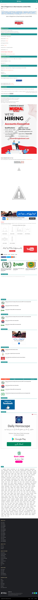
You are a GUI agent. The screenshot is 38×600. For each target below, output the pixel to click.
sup (25, 510)
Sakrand (2, 507)
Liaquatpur (18, 493)
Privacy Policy (2, 583)
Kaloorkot (26, 487)
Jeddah (21, 486)
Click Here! (11, 83)
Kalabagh (12, 487)
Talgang (8, 511)
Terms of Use (2, 584)
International (16, 484)
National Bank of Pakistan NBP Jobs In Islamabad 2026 (18, 269)
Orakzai (21, 501)
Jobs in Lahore (3, 522)
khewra (15, 490)
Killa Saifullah (32, 490)
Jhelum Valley (33, 486)
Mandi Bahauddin (22, 494)
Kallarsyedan (22, 487)
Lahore (7, 38)
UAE (13, 514)
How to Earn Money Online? (9, 13)
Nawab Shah (8, 500)
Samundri (14, 507)
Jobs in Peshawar (3, 534)
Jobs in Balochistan (3, 573)
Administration (5, 4)
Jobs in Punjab (16, 13)
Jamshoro (14, 486)
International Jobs (21, 484)
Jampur (11, 486)
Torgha (2, 514)
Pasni (5, 503)
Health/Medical (20, 483)
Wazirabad (33, 514)
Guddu (26, 480)
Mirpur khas (16, 497)
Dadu (26, 474)
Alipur (2, 470)
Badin (32, 470)
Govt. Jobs (22, 480)
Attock (15, 470)
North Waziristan (8, 501)
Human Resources (33, 483)
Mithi (28, 497)
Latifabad (12, 493)
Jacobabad (33, 484)
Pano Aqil (2, 503)
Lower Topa (31, 493)
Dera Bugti (25, 476)
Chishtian (15, 474)
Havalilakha (5, 483)
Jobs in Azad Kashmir (3, 574)
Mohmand (31, 497)
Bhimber (12, 473)
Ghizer (2, 480)
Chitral (18, 474)
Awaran (18, 470)
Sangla (21, 507)
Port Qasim (2, 504)
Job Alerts (2, 580)
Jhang (27, 486)
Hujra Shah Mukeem (27, 483)
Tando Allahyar (21, 511)
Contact (32, 598)
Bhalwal (9, 473)
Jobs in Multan (3, 527)
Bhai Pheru (2, 473)
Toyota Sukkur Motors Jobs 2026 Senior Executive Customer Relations (15, 357)
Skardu (10, 510)
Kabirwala (2, 487)
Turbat (11, 514)
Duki (33, 477)
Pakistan (28, 501)
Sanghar (18, 507)
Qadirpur (16, 504)
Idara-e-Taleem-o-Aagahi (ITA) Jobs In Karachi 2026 (12, 353)
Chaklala (25, 473)
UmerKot (16, 514)
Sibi (4, 510)
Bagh (35, 470)
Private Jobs (12, 254)
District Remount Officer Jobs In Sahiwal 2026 (12, 305)
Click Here (22, 161)
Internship (26, 484)
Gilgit (12, 480)
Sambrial (11, 507)
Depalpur (22, 476)
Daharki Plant (33, 474)
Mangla (32, 494)
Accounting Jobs (18, 13)
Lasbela (9, 493)
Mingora (10, 497)
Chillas (9, 474)
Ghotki (5, 480)
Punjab (7, 40)
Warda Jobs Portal (8, 598)
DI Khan (17, 477)
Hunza (2, 484)
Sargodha (24, 507)
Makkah (5, 494)
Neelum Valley (17, 500)
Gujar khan (29, 480)
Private (5, 45)
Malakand (11, 494)
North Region (3, 501)
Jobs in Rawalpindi (3, 530)
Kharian (12, 490)
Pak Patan (24, 501)
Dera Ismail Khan (3, 477)
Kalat (14, 487)
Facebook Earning (19, 11)
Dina (22, 477)
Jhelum (29, 486)
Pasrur (8, 503)
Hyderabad (5, 484)
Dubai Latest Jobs (8, 12)
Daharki (29, 474)
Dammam (6, 476)
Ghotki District (8, 480)
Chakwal (28, 473)
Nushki (15, 501)
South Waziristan (14, 510)
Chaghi (21, 473)
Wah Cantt (26, 514)
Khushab (18, 490)
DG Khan (13, 477)
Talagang (5, 511)
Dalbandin (2, 476)
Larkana (6, 493)
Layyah (15, 493)
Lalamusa (2, 493)
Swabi (34, 510)
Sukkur (23, 510)
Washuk (30, 514)
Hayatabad (15, 483)
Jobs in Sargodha (3, 533)
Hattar (2, 483)
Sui (17, 510)
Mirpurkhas (25, 497)
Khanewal (2, 490)
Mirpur (13, 497)
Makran (8, 494)
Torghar (5, 514)
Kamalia (29, 487)
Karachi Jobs (26, 11)
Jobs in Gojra (2, 538)
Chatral (2, 474)
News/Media (25, 500)
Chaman (31, 473)
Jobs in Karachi (3, 523)
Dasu (11, 476)
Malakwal (15, 494)
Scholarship (31, 507)
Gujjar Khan (33, 480)
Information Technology (11, 484)
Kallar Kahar (17, 487)
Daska (9, 476)
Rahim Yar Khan (32, 504)
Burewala (18, 473)
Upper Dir (20, 514)
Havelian (12, 483)
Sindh (7, 510)
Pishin (28, 503)
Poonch (34, 503)
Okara (18, 501)
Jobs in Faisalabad (3, 526)
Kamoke (32, 487)
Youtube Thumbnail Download (17, 12)
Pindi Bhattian (21, 503)
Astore (13, 470)
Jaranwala (18, 486)
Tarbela (34, 511)
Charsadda (34, 473)
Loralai (25, 493)
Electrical (2, 562)
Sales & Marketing (7, 507)
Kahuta (9, 487)
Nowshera (12, 501)
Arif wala (10, 470)
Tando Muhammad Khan (27, 511)
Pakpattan (31, 501)
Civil (24, 474)
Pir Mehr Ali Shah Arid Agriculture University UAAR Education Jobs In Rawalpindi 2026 (17, 393)
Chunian (21, 474)
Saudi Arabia (27, 507)
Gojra (19, 480)
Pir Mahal (25, 503)
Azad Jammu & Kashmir (23, 470)
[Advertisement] (19, 370)
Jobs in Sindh (2, 570)
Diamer (20, 477)
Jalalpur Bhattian (7, 486)
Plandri (31, 503)
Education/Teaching (3, 554)
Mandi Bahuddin (28, 494)
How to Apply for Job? (4, 587)
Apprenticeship (6, 470)
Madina (35, 493)
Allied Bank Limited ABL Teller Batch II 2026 (11, 349)
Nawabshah (12, 500)
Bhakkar (6, 473)
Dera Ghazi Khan (30, 476)
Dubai (30, 477)
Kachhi (6, 487)
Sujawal (20, 510)
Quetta (28, 504)
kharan (9, 490)
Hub (23, 483)
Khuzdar (21, 490)
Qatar (25, 504)
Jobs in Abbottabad (3, 541)
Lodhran (22, 493)
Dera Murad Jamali (9, 477)
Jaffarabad (2, 486)
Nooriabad (33, 500)
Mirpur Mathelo (21, 497)
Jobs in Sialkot (3, 531)
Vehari (23, 514)
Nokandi (29, 500)
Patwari (14, 503)
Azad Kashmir (29, 470)
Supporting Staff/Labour (30, 510)
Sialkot (2, 510)
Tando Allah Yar (16, 511)
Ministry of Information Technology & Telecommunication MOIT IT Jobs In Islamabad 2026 (6, 269)
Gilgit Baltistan (16, 480)
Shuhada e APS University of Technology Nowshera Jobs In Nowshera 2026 (31, 269)
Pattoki (11, 503)
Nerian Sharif (21, 500)
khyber (24, 490)
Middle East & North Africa (4, 497)
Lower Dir (28, 493)
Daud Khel (15, 476)
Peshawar (17, 503)
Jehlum (24, 486)
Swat (2, 511)
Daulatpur (18, 476)
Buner (15, 473)
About (1, 579)
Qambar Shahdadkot (20, 504)
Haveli (9, 483)
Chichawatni (5, 474)
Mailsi (2, 494)
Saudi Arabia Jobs (10, 13)
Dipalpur (25, 477)
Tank (31, 511)
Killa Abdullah (28, 490)
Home (1, 4)
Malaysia (18, 494)
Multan (35, 497)
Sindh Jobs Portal (23, 13)
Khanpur (6, 490)
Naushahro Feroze (3, 500)
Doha (28, 477)
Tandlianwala (11, 511)
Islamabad (29, 484)
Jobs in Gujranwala (3, 537)
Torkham (8, 514)
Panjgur (34, 501)
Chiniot (12, 474)
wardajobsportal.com (29, 159)
